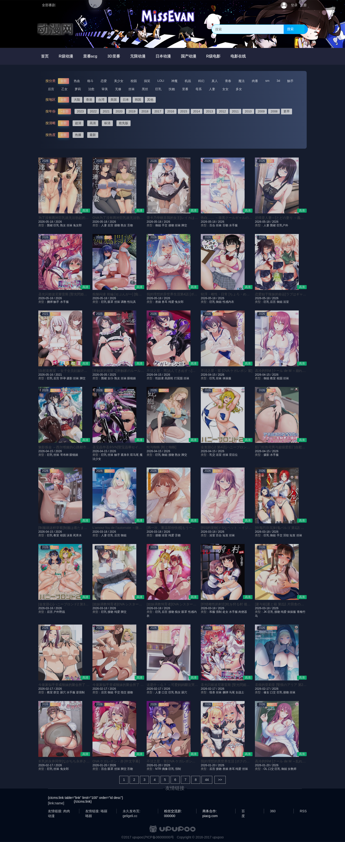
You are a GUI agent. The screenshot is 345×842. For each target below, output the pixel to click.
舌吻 (130, 225)
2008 (273, 111)
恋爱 (104, 81)
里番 (185, 89)
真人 (215, 81)
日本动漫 (163, 56)
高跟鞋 (169, 378)
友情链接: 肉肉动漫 (59, 811)
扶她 (172, 89)
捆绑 (50, 302)
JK (265, 612)
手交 (164, 225)
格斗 (90, 81)
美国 (113, 99)
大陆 (77, 99)
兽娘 (158, 302)
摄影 (69, 378)
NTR (158, 769)
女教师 (292, 769)
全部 (63, 81)
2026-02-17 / (46, 688)
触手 (290, 81)
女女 (225, 89)
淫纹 (286, 535)
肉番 (255, 81)
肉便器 (242, 612)
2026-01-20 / (100, 765)
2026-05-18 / (46, 221)
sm (267, 80)
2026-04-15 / (155, 374)
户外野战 (59, 612)
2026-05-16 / (46, 374)
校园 (134, 81)
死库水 (77, 535)
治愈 (91, 89)
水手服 (233, 225)
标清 (107, 123)
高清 (93, 123)
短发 (225, 535)
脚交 (184, 225)
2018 (144, 111)
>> (220, 780)
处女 (225, 612)
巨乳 (158, 89)
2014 (196, 111)
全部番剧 (48, 5)
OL (265, 769)
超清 (78, 123)
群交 (56, 692)
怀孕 (63, 378)
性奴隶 (159, 378)
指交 (123, 692)
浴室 (286, 302)
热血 (77, 81)
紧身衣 (125, 454)
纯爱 (171, 302)
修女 (266, 692)
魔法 (241, 81)
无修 (118, 89)
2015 (183, 111)
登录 (294, 5)
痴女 (178, 612)
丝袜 (131, 89)
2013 (209, 111)
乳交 (212, 454)
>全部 (64, 111)
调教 (123, 302)
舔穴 (63, 692)
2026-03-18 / (100, 531)
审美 (105, 89)
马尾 (232, 692)
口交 (164, 692)
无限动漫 (137, 56)
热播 (78, 135)
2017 (157, 111)
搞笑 (147, 81)
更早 (286, 111)
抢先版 (123, 123)
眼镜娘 (131, 378)
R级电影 (213, 56)
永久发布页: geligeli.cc (131, 811)
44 (207, 780)
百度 (243, 811)
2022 (93, 111)
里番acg (90, 56)
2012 (222, 111)
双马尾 (134, 454)
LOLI (160, 80)
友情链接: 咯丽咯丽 (96, 811)
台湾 (101, 99)
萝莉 (78, 89)
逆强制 (80, 692)
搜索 (290, 29)
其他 (150, 99)
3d (278, 80)
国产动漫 (188, 56)
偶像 (165, 769)
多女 (239, 89)
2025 (112, 374)
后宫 (51, 89)
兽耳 (164, 302)
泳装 (69, 535)
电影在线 (238, 56)
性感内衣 (228, 302)
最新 (93, 135)
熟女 (63, 225)
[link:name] (56, 803)
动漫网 (55, 29)
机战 (188, 81)
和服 (212, 612)
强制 (219, 612)
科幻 (201, 81)
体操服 (227, 378)
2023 (80, 111)
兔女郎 (77, 225)
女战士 (240, 692)
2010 (248, 111)
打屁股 (178, 378)
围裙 (50, 225)
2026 (58, 221)
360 (273, 811)
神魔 (174, 81)
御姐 (158, 225)
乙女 (64, 89)
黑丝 (145, 89)
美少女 (118, 81)
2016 (170, 111)
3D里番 (113, 56)
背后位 (233, 454)
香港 (89, 99)
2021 (106, 111)
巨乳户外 (282, 225)
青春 (228, 81)
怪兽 (212, 692)
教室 (273, 378)
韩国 (138, 99)
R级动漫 (66, 56)
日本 (126, 99)
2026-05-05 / (100, 374)
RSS (303, 811)
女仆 (110, 378)
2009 (261, 111)
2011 (235, 111)
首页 (45, 56)
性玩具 (131, 302)
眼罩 (110, 302)
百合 (212, 225)
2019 (131, 111)
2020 (118, 111)
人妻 (212, 89)
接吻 (117, 225)
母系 (199, 89)
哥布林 (64, 454)
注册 (303, 5)
